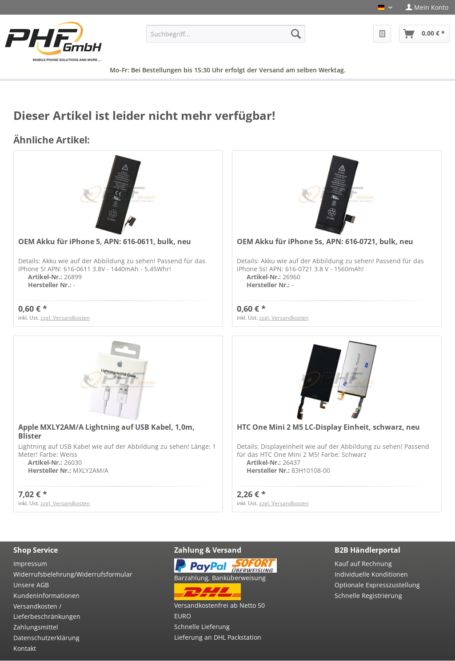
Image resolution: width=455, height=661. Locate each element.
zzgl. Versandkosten (65, 317)
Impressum (30, 563)
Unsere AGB (31, 585)
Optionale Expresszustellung (377, 585)
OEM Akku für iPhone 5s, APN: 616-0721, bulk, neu (325, 241)
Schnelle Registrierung (368, 595)
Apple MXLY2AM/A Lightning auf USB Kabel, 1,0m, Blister (106, 431)
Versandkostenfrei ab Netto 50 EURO (219, 610)
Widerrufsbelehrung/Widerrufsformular (64, 574)
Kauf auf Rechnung (363, 563)
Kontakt (24, 648)
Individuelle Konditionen (371, 574)
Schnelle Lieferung (202, 626)
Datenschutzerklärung (46, 637)
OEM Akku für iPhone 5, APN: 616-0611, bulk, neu (104, 241)
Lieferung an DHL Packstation (217, 637)
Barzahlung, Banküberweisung (220, 578)
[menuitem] (427, 7)
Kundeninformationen (46, 595)
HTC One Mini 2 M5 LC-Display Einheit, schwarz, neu (328, 427)
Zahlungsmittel (35, 627)
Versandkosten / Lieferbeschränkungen (46, 611)
